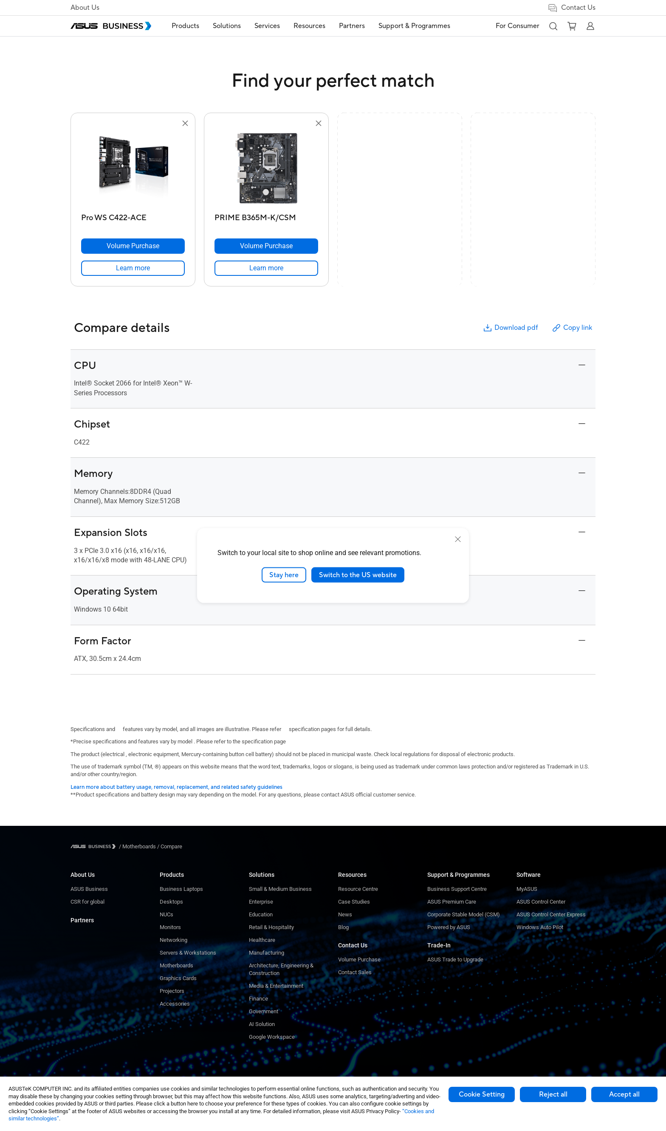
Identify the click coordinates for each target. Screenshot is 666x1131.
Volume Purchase (359, 959)
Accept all (624, 1094)
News (345, 914)
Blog (343, 927)
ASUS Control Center (540, 902)
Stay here (284, 574)
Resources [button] (309, 26)
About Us (85, 7)
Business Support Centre (457, 889)
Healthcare (262, 940)
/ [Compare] (169, 846)
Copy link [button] (571, 328)
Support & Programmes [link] (414, 26)
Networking (173, 940)
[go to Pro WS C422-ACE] (133, 169)
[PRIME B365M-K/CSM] (266, 215)
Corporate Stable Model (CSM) (463, 914)
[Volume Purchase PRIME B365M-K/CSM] (266, 246)
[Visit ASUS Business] (95, 846)
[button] (553, 26)
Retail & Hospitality (271, 927)
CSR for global (87, 902)
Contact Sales (355, 972)
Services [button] (267, 26)
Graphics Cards (178, 978)
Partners (82, 920)
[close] (457, 539)
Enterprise (261, 902)
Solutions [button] (227, 26)
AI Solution (262, 1024)
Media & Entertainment (276, 986)
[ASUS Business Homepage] (111, 26)
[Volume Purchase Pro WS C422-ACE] (133, 246)
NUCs (166, 914)
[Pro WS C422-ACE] (133, 215)
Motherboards (176, 965)
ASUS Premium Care (451, 902)
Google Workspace (272, 1037)
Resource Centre (358, 889)
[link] (133, 268)
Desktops (171, 902)
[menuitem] (185, 26)
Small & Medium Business (280, 889)
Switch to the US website (358, 574)
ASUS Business (89, 889)
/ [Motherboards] (137, 846)
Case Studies (354, 902)
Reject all (553, 1094)
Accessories (175, 1004)
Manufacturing (266, 953)
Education (261, 914)
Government (263, 1011)
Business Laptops (181, 889)
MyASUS (526, 889)
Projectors (172, 991)
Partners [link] (352, 26)
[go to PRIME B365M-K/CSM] (266, 169)
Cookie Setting (482, 1094)
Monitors (170, 927)
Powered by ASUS (448, 927)
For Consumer (517, 26)
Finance (258, 998)
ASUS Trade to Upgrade (455, 959)
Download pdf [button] (510, 328)
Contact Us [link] (571, 8)
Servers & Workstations (188, 953)
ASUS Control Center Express (551, 914)
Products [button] (185, 26)
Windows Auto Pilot (539, 927)
